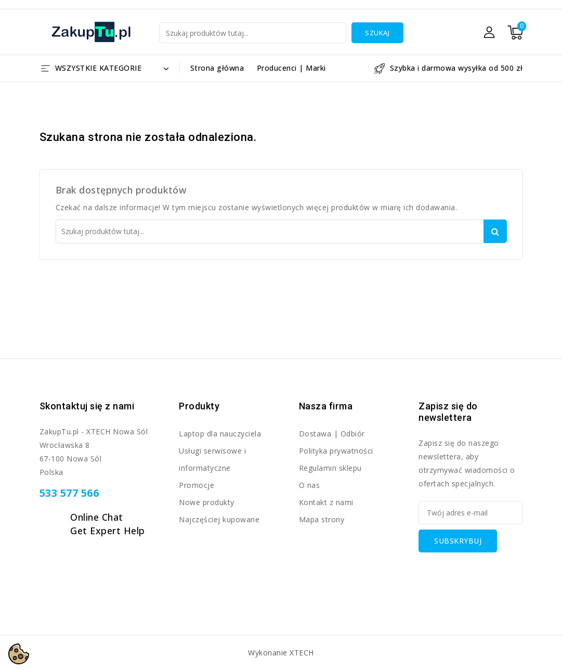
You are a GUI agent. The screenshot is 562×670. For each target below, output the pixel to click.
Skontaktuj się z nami (87, 406)
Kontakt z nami (326, 502)
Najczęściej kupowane (219, 519)
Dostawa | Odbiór (332, 434)
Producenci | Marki (291, 68)
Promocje (196, 485)
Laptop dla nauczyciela (220, 434)
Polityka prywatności (336, 451)
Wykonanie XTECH (281, 653)
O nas (309, 485)
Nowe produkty (206, 502)
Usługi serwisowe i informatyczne (212, 459)
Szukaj (377, 32)
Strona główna (217, 68)
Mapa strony (322, 519)
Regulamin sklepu (330, 468)
